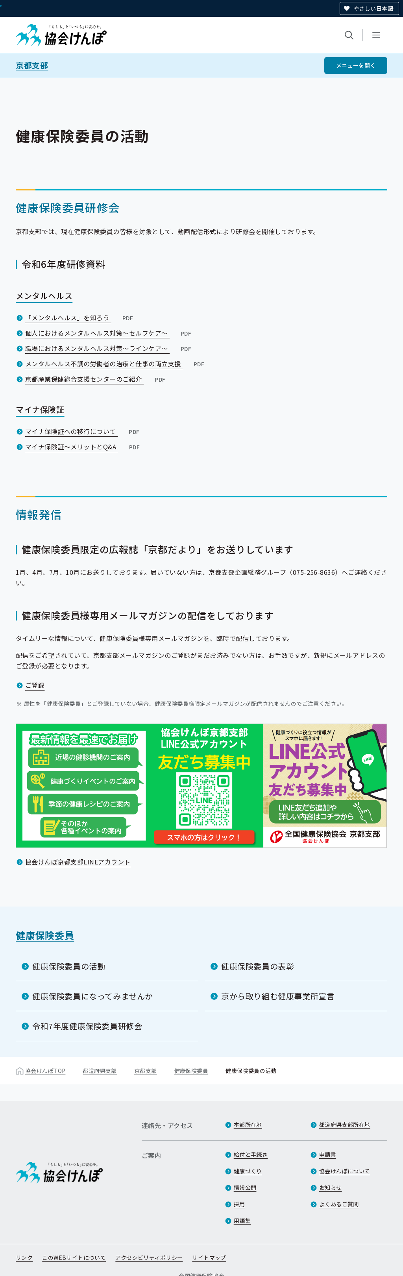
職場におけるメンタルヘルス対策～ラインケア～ (109, 348)
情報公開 (245, 1187)
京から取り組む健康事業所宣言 (278, 996)
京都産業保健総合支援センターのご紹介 (96, 379)
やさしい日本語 (373, 8)
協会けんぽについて (344, 1171)
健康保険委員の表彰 (257, 966)
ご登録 (34, 685)
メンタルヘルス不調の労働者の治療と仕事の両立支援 (115, 363)
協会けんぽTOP (45, 1071)
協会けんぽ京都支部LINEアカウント (78, 861)
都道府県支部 (100, 1071)
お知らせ (330, 1187)
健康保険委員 (45, 935)
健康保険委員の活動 (68, 966)
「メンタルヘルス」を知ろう (80, 317)
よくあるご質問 (339, 1204)
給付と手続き (251, 1154)
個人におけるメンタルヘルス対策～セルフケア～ (109, 333)
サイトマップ (209, 1257)
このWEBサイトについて (74, 1257)
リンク (24, 1257)
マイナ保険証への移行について (83, 431)
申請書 (327, 1154)
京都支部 (32, 65)
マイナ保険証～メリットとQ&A (83, 446)
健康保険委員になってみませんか (92, 996)
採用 (239, 1204)
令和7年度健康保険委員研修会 (87, 1026)
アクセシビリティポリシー (149, 1257)
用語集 (242, 1220)
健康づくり (248, 1171)
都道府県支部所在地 (344, 1124)
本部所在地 (248, 1124)
